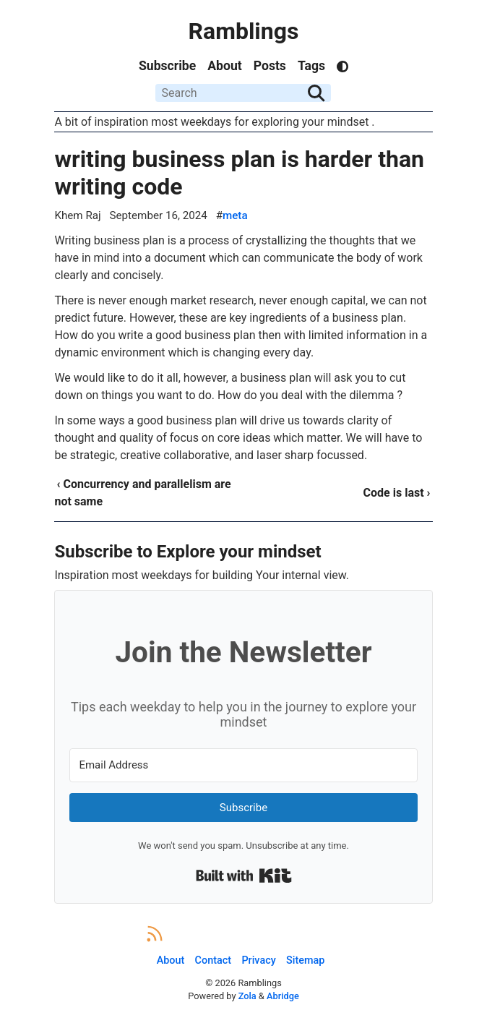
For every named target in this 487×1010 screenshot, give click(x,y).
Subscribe (167, 66)
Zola (247, 995)
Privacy (258, 960)
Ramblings (244, 31)
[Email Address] (243, 765)
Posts (270, 66)
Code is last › (397, 493)
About (224, 66)
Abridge (283, 995)
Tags (311, 66)
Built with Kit (244, 876)
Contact (213, 960)
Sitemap (305, 960)
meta (235, 215)
